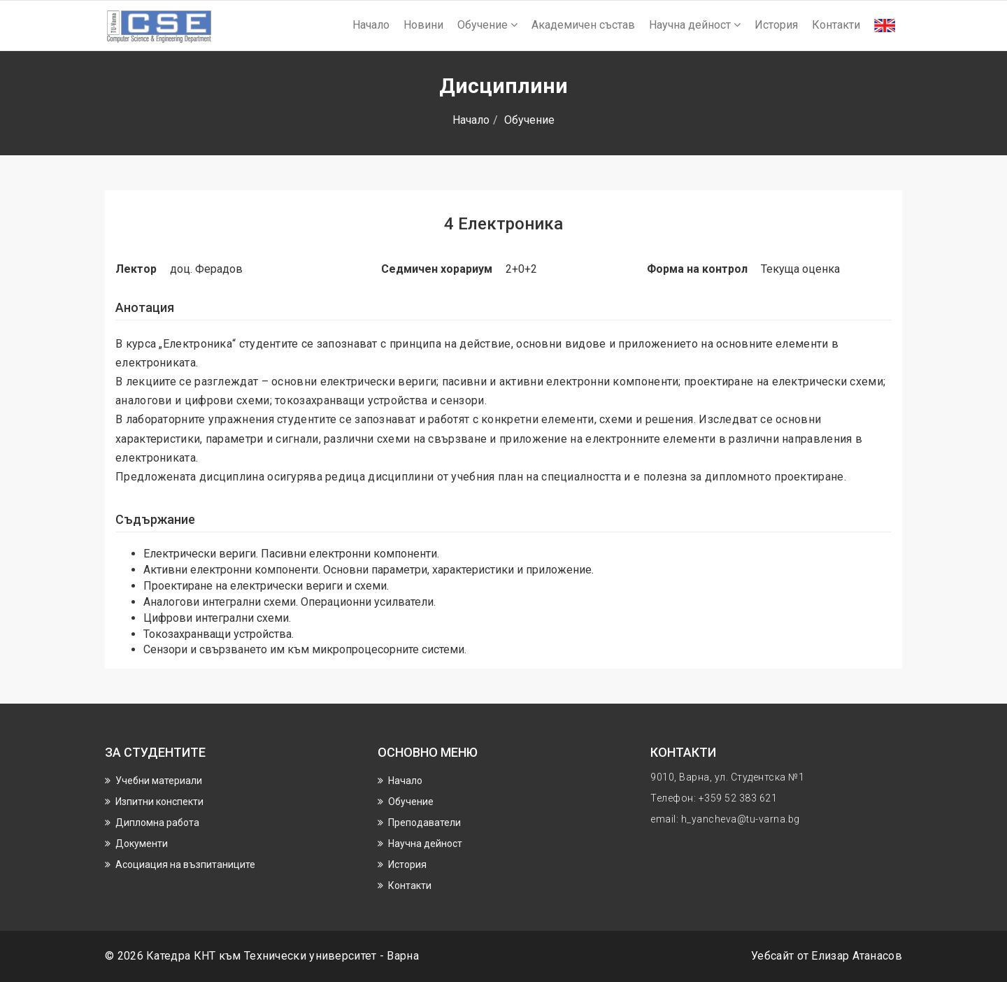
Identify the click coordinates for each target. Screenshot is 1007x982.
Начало (371, 24)
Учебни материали (158, 780)
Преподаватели (424, 822)
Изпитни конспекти (159, 801)
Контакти (836, 24)
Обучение (487, 24)
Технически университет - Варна (331, 955)
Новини (423, 24)
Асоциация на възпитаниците (185, 864)
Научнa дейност (695, 24)
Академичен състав (583, 24)
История (776, 24)
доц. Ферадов (206, 269)
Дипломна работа (157, 822)
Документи (141, 843)
